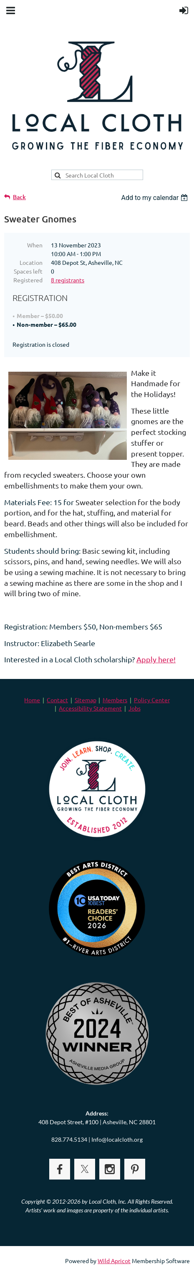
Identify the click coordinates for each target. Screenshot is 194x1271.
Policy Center (152, 699)
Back (19, 197)
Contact (57, 699)
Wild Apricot (114, 1260)
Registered (28, 280)
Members (115, 699)
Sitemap (85, 699)
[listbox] (155, 198)
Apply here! (156, 659)
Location (31, 262)
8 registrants (67, 280)
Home (32, 699)
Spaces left (28, 271)
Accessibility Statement (90, 708)
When (35, 245)
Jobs (134, 708)
